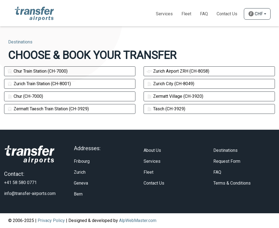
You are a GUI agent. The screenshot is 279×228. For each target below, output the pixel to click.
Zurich (80, 172)
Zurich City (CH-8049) (170, 83)
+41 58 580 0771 (20, 182)
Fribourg (82, 161)
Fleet (186, 13)
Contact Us (227, 13)
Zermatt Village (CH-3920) (175, 96)
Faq (204, 13)
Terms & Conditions (232, 183)
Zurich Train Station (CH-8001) (39, 83)
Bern (78, 194)
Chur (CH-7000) (25, 96)
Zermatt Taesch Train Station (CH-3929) (48, 108)
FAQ (217, 172)
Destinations (225, 150)
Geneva (81, 183)
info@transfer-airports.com (30, 193)
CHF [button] (255, 14)
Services (164, 13)
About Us (152, 150)
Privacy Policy (51, 220)
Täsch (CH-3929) (166, 108)
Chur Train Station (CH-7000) (37, 71)
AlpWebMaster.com (137, 220)
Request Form (226, 161)
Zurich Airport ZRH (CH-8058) (178, 71)
